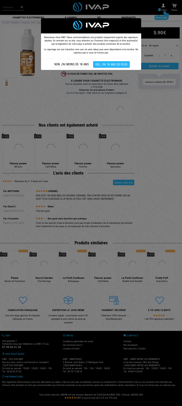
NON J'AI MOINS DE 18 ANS (71, 64)
